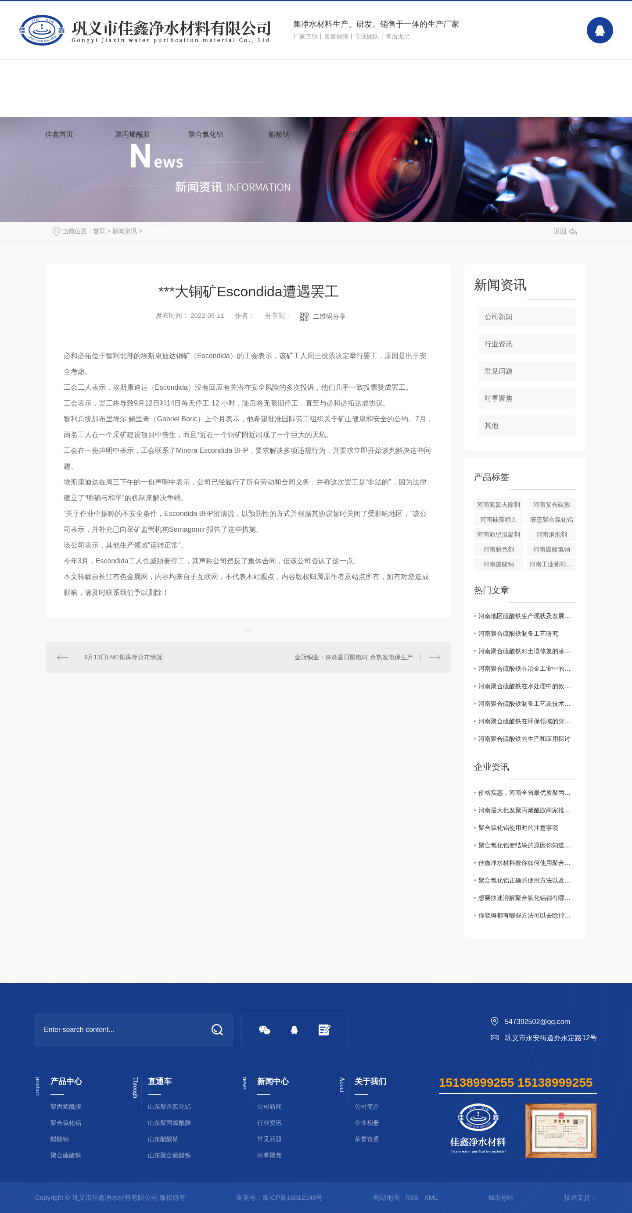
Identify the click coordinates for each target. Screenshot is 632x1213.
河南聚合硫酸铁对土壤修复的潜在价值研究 (527, 651)
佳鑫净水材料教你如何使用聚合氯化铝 (527, 862)
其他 (492, 425)
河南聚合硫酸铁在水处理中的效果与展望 (527, 686)
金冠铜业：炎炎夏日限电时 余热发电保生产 (353, 657)
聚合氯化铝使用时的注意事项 (518, 827)
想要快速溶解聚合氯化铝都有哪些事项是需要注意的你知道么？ (527, 897)
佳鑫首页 (59, 134)
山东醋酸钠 (163, 1139)
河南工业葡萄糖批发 (552, 564)
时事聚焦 (156, 231)
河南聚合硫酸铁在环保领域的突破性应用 (527, 721)
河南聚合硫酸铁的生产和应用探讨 (524, 738)
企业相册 (367, 1123)
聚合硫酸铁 (65, 1155)
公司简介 (367, 1106)
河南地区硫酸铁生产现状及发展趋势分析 (527, 615)
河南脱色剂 (498, 549)
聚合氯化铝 (205, 134)
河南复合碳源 (551, 504)
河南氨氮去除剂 (498, 504)
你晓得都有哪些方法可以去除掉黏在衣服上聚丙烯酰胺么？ (527, 915)
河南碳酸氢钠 (551, 549)
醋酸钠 (279, 134)
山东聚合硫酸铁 (169, 1155)
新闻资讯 (426, 134)
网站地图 (386, 1197)
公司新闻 (499, 316)
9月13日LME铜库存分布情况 (123, 657)
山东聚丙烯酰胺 (169, 1123)
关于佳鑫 (499, 134)
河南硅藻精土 (498, 519)
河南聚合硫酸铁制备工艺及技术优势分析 (527, 703)
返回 (565, 231)
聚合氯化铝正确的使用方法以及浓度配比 (527, 880)
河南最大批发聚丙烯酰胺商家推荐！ (527, 810)
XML (431, 1197)
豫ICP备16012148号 (292, 1197)
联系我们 (573, 134)
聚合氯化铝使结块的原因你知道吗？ (527, 845)
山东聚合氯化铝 (169, 1106)
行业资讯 (499, 344)
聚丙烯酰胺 (132, 134)
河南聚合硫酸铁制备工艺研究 (518, 633)
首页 (99, 231)
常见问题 (499, 371)
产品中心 (353, 134)
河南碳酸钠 (498, 564)
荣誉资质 (367, 1139)
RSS (412, 1197)
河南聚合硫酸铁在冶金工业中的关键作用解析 (527, 668)
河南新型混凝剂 (498, 534)
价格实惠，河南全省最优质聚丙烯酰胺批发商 (527, 792)
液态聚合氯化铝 (551, 519)
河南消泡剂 (551, 534)
